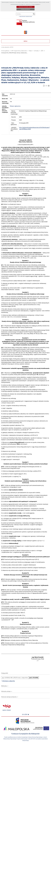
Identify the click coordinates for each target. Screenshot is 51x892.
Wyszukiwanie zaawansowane (25, 16)
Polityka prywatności (25, 9)
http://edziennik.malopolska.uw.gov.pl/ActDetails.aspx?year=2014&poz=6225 (34, 128)
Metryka (4, 686)
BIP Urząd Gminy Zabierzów (19, 51)
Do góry (25, 715)
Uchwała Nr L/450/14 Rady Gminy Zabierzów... (14, 53)
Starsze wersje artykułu (9, 697)
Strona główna (5, 51)
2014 (42, 51)
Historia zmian (6, 691)
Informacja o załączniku (8, 681)
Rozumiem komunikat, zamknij (25, 7)
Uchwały (36, 51)
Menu (25, 41)
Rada (30, 51)
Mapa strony (7, 710)
